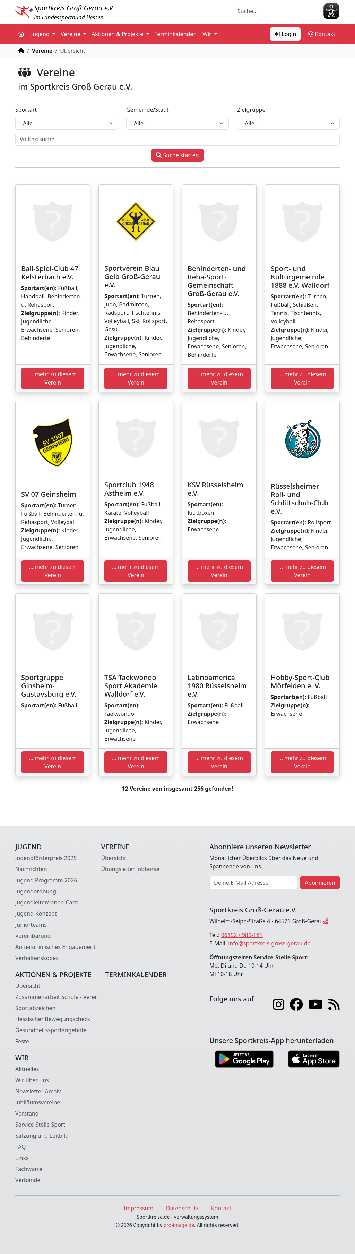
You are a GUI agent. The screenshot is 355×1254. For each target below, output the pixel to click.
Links (22, 1158)
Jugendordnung (35, 891)
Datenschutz (182, 1208)
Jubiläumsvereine (37, 1102)
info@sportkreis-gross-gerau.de (269, 943)
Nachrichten (31, 869)
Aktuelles (27, 1069)
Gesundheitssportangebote (51, 1030)
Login (285, 34)
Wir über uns (32, 1080)
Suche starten (177, 155)
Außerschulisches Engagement (55, 947)
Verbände (27, 1180)
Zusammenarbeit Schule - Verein (57, 997)
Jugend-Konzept (36, 913)
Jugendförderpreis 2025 (46, 858)
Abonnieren (320, 882)
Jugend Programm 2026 (46, 880)
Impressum (139, 1208)
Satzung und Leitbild (42, 1135)
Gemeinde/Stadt (147, 109)
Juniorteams (31, 924)
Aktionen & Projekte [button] (118, 34)
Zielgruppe (251, 109)
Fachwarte (28, 1169)
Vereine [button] (71, 34)
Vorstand (27, 1113)
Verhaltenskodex (37, 958)
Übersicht (113, 858)
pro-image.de (179, 1225)
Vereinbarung (33, 936)
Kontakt (321, 34)
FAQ (20, 1147)
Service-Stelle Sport (40, 1124)
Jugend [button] (41, 34)
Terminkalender (175, 34)
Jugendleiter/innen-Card (46, 902)
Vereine (42, 50)
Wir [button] (207, 34)
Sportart (26, 109)
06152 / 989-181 (242, 935)
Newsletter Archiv (38, 1091)
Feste (22, 1041)
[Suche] (277, 11)
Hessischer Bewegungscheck (52, 1019)
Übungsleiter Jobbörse (130, 869)
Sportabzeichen (35, 1008)
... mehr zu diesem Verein (53, 378)
